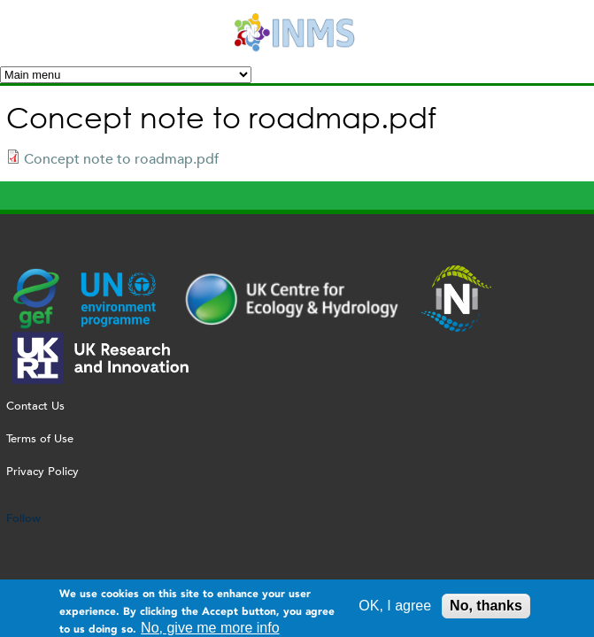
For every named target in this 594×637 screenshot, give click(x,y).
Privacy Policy (42, 471)
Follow (23, 518)
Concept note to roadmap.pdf (121, 159)
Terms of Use (39, 438)
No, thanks (486, 608)
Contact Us (35, 405)
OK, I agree (395, 608)
